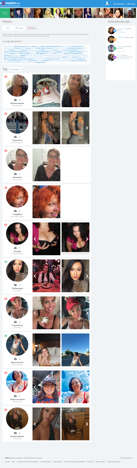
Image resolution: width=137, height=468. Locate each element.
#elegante (59, 52)
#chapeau (56, 48)
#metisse (67, 55)
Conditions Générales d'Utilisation (27, 462)
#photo (48, 57)
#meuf (73, 55)
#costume (82, 50)
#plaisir (65, 57)
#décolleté (45, 52)
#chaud (6, 50)
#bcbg (33, 46)
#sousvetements (61, 61)
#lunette (29, 55)
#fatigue (6, 53)
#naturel (22, 57)
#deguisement (21, 52)
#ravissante (23, 59)
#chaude (12, 50)
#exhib (85, 52)
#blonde (74, 46)
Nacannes (17, 177)
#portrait (86, 57)
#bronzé (18, 48)
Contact (7, 462)
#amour (10, 46)
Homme (19, 28)
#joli (12, 55)
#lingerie (23, 55)
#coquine (66, 50)
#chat (84, 48)
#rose (61, 59)
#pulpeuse (15, 59)
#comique (49, 50)
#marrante (47, 55)
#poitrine (75, 57)
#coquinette (74, 50)
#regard (30, 59)
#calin (33, 48)
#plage (60, 57)
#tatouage (12, 62)
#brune (28, 48)
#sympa (6, 62)
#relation (37, 59)
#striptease (74, 61)
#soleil (39, 61)
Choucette (17, 140)
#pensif (37, 57)
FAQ (13, 462)
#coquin (59, 50)
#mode (10, 57)
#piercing (54, 57)
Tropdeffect (17, 325)
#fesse (18, 53)
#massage (54, 55)
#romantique (49, 59)
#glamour (43, 53)
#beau (38, 46)
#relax (42, 59)
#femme (12, 53)
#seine (6, 61)
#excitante (79, 52)
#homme (50, 53)
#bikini (53, 46)
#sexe (30, 61)
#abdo (6, 46)
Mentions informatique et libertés (74, 462)
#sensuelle (17, 61)
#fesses (23, 53)
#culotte (13, 52)
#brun (23, 48)
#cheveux (24, 50)
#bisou (59, 46)
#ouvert (32, 57)
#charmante (72, 48)
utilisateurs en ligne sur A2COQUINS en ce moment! (23, 458)
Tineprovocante (17, 399)
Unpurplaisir (121, 46)
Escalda (17, 251)
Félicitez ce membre (123, 59)
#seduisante (81, 59)
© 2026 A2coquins (126, 458)
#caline (38, 48)
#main (35, 55)
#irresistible (73, 53)
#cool (55, 50)
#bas (29, 46)
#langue (17, 55)
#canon (43, 48)
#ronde (56, 59)
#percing (43, 57)
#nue (27, 57)
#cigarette (35, 50)
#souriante (45, 61)
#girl (37, 53)
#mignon (78, 55)
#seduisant (72, 59)
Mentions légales (45, 462)
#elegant (52, 52)
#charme (79, 48)
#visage (38, 62)
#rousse (66, 59)
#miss (6, 57)
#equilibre (71, 52)
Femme (32, 28)
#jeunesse (7, 55)
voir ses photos (121, 32)
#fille (28, 53)
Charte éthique (57, 462)
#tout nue (25, 62)
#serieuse (24, 61)
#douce (38, 52)
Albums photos (100, 462)
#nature (16, 57)
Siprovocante (17, 362)
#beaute (43, 46)
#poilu (70, 57)
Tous (7, 28)
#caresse (49, 48)
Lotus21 (119, 55)
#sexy (35, 61)
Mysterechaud (17, 103)
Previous (12, 13)
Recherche (90, 462)
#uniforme (31, 62)
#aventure (23, 46)
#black (64, 46)
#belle (49, 46)
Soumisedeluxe (17, 436)
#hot (55, 53)
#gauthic (33, 53)
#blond (68, 46)
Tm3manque (17, 288)
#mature (61, 55)
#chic (30, 50)
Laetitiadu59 (121, 28)
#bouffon (7, 48)
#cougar (7, 52)
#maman (40, 55)
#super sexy (83, 61)
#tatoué (18, 62)
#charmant (63, 48)
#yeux (44, 62)
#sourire (52, 61)
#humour (60, 53)
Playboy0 (120, 37)
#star (68, 61)
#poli (80, 57)
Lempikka (17, 214)
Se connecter (118, 4)
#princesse (7, 59)
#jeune (80, 53)
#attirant (17, 46)
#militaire (85, 55)
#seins (11, 61)
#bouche (80, 46)
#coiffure (42, 50)
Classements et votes (113, 462)
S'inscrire (131, 4)
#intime (66, 53)
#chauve (18, 50)
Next (133, 13)
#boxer (12, 48)
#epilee (65, 52)
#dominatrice (31, 52)
